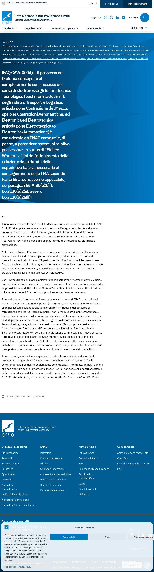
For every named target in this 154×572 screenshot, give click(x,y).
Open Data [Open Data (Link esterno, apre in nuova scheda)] (123, 458)
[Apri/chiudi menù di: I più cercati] (139, 27)
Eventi (82, 483)
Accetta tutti (69, 537)
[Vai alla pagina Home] (4, 42)
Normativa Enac (10, 489)
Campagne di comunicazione (94, 468)
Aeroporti (7, 458)
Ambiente (7, 479)
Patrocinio (45, 452)
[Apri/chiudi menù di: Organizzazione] (34, 28)
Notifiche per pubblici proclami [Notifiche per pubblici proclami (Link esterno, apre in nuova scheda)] (133, 463)
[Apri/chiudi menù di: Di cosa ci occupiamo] (65, 28)
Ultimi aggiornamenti (137, 3)
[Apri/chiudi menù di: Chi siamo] (10, 28)
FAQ (119, 468)
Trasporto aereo (10, 463)
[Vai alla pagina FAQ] (11, 42)
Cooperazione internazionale (55, 474)
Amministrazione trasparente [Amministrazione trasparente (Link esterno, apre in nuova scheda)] (132, 452)
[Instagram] (105, 17)
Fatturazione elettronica (53, 490)
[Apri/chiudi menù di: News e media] (95, 28)
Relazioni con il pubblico (53, 479)
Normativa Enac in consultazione (19, 505)
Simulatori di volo (88, 489)
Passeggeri (7, 468)
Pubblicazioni (86, 474)
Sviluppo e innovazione (52, 468)
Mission (44, 463)
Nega (107, 537)
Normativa (7, 484)
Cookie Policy (10, 566)
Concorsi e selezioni (50, 484)
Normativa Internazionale (15, 499)
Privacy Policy (24, 566)
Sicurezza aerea (10, 452)
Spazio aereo (8, 474)
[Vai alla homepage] (36, 17)
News (82, 463)
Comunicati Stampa (89, 458)
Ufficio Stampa (86, 452)
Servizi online (111, 3)
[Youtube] (123, 17)
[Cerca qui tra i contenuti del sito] (139, 17)
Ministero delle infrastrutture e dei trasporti (27, 2)
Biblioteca (84, 494)
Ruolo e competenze (51, 458)
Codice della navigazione (15, 494)
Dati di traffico (86, 478)
